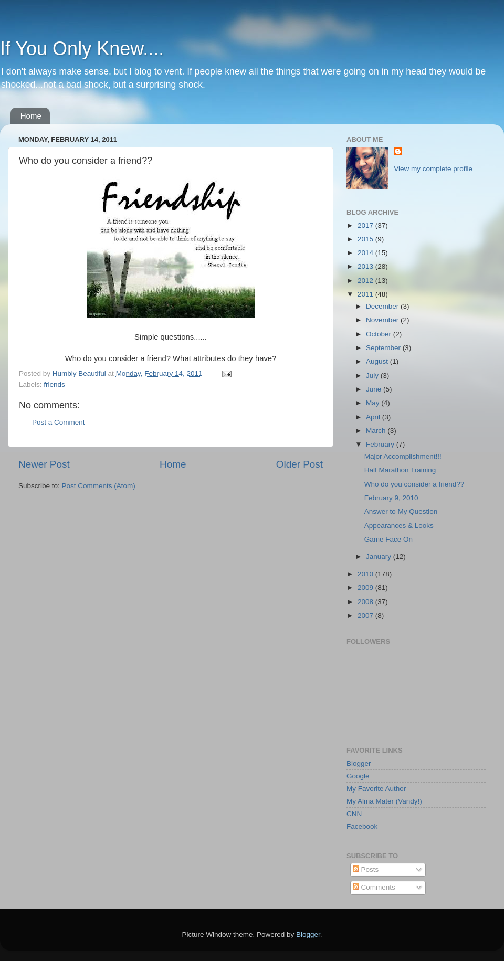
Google (358, 776)
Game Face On (388, 539)
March (376, 431)
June (374, 389)
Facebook (361, 826)
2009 (366, 588)
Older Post (299, 464)
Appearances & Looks (399, 526)
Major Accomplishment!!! (403, 456)
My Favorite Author (376, 789)
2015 (366, 239)
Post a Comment (58, 422)
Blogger (358, 763)
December (383, 306)
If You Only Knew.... (82, 48)
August (378, 361)
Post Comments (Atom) (98, 486)
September (384, 348)
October (379, 334)
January (379, 557)
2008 (366, 602)
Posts (366, 869)
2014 (366, 253)
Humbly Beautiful (80, 373)
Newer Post (44, 464)
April (374, 417)
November (383, 320)
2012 (366, 280)
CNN (354, 814)
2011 (366, 294)
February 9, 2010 (391, 498)
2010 (366, 574)
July (373, 375)
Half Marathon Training (400, 470)
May (373, 403)
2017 (366, 225)
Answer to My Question (401, 511)
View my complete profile (433, 169)
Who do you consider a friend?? (414, 484)
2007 (366, 615)
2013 (366, 266)
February (381, 444)
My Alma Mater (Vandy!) (384, 801)
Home (30, 115)
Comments (374, 887)
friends (54, 384)
